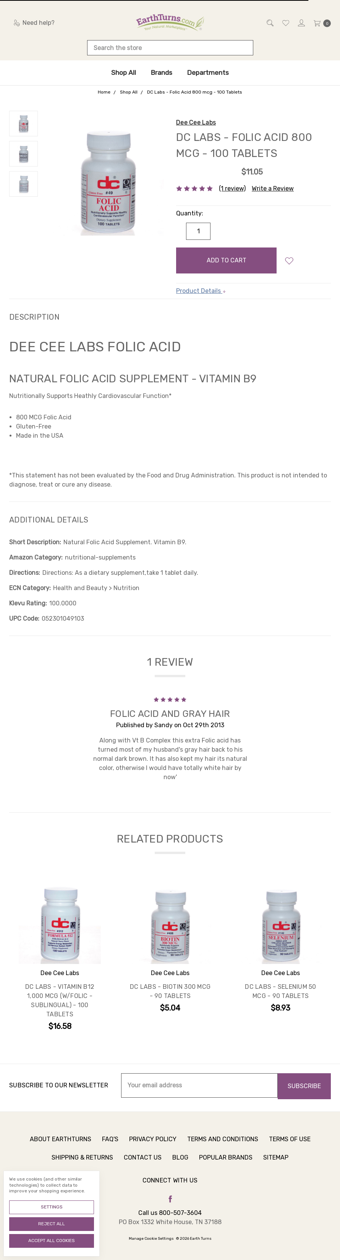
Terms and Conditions (222, 1144)
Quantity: (189, 213)
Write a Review (273, 188)
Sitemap (275, 1163)
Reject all (51, 1223)
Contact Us (143, 1163)
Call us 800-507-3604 (170, 1212)
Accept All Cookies (51, 1240)
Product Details (201, 290)
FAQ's (110, 1144)
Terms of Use (290, 1144)
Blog (180, 1163)
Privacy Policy (152, 1144)
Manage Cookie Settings (151, 1238)
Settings (52, 1207)
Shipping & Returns (82, 1163)
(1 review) (232, 188)
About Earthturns (60, 1144)
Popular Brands (226, 1163)
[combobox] (170, 47)
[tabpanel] (60, 957)
